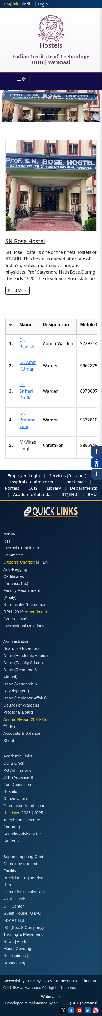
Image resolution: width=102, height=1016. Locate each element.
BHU (92, 494)
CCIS (33, 488)
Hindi (25, 4)
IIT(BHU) (70, 494)
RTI (6, 541)
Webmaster (51, 996)
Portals (12, 488)
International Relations (23, 626)
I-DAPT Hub (14, 920)
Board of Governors (21, 648)
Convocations (15, 798)
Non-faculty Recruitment (25, 604)
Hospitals (17, 481)
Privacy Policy (40, 981)
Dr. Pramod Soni (28, 419)
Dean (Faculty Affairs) (23, 662)
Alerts (22, 941)
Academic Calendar (32, 494)
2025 (38, 812)
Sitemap (89, 981)
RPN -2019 (13, 611)
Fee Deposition (17, 784)
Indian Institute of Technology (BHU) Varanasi (51, 59)
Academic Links (17, 756)
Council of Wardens (21, 705)
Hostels (50, 46)
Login (43, 4)
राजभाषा (10, 534)
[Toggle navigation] (21, 79)
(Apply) (9, 597)
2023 (10, 618)
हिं (37, 562)
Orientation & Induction (24, 805)
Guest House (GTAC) (22, 913)
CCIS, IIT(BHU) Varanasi (75, 1003)
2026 (22, 618)
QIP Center (13, 906)
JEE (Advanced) (18, 777)
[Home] (51, 28)
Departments (83, 488)
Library (54, 488)
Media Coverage (18, 948)
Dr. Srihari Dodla (26, 391)
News (8, 941)
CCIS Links (13, 763)
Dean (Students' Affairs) (25, 698)
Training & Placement (23, 934)
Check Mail (75, 481)
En (45, 562)
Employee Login (24, 475)
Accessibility (13, 981)
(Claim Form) (42, 481)
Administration (16, 641)
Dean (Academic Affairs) (25, 655)
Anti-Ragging (15, 569)
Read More (17, 290)
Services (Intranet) (67, 475)
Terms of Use (66, 981)
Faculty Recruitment (21, 590)
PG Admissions (17, 770)
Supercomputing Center (25, 856)
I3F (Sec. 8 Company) (23, 927)
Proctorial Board (18, 712)
